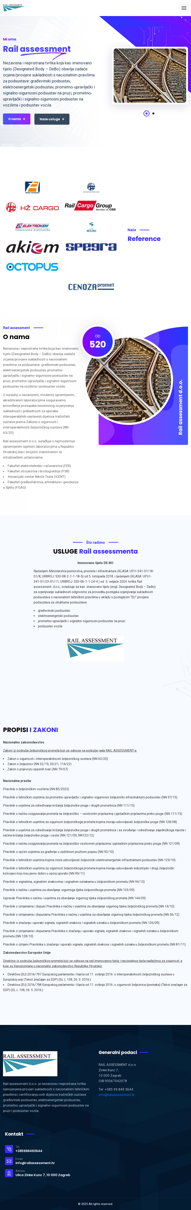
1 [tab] (147, 113)
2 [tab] (153, 113)
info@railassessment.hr (117, 1095)
